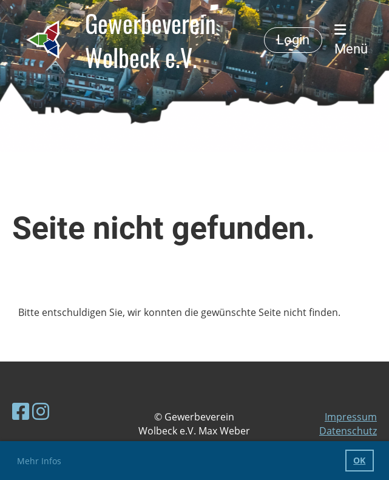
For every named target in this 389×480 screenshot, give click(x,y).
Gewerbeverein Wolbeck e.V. (150, 40)
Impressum (351, 416)
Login (293, 39)
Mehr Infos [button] (39, 461)
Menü (351, 40)
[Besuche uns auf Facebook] (20, 411)
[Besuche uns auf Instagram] (40, 411)
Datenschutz (348, 430)
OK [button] (359, 460)
